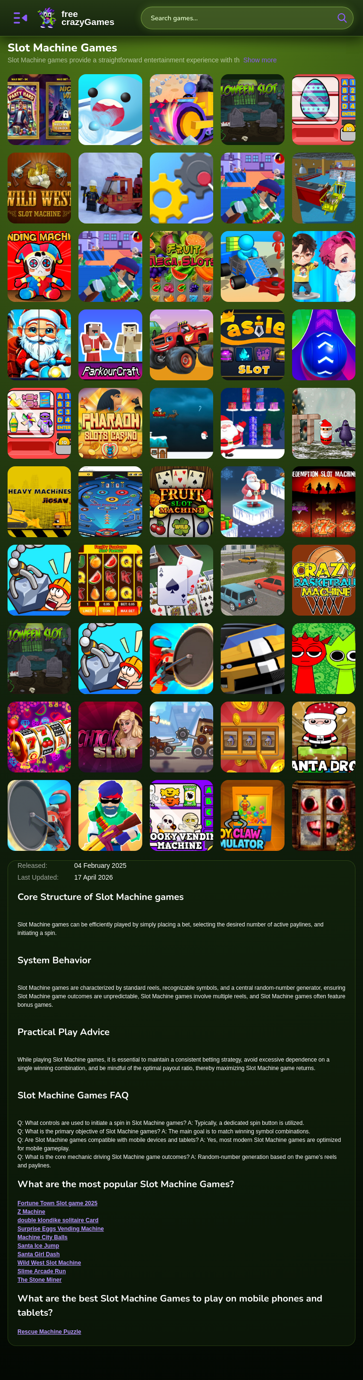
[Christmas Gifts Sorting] (252, 423)
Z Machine (31, 1212)
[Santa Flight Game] (181, 423)
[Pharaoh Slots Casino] (110, 423)
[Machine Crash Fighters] (181, 737)
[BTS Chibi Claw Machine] (323, 266)
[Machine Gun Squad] (110, 815)
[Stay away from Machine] (110, 188)
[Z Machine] (252, 266)
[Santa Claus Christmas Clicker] (39, 344)
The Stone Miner (39, 1280)
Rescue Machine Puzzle (49, 1332)
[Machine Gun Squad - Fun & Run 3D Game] (252, 188)
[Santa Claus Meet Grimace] (323, 423)
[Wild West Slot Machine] (39, 188)
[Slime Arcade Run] (110, 109)
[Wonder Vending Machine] (39, 423)
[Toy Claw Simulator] (252, 815)
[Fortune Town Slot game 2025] (39, 109)
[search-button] (342, 18)
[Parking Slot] (252, 580)
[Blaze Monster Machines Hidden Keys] (181, 344)
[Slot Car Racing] (252, 658)
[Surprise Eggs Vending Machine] (323, 109)
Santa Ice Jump (38, 1246)
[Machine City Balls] (323, 344)
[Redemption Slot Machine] (323, 501)
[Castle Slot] (252, 344)
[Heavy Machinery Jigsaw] (39, 501)
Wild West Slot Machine (49, 1263)
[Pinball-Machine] (110, 501)
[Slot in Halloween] (252, 109)
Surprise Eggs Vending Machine (60, 1229)
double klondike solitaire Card (57, 1220)
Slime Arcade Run (41, 1271)
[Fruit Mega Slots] (181, 266)
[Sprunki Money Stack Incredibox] (323, 658)
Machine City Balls (42, 1237)
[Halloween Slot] (39, 658)
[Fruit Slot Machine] (181, 501)
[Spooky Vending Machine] (181, 815)
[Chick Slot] (110, 737)
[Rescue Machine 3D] (110, 658)
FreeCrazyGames (76, 18)
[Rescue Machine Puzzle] (39, 580)
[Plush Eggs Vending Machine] (39, 266)
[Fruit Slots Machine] (39, 737)
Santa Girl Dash (38, 1254)
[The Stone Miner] (181, 109)
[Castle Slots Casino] (252, 737)
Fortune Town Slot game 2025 (57, 1203)
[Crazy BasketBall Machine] (323, 580)
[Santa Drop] (323, 737)
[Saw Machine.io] (39, 815)
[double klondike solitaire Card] (181, 580)
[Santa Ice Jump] (252, 501)
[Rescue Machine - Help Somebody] (181, 188)
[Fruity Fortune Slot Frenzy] (110, 580)
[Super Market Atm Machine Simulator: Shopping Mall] (323, 188)
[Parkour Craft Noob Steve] (110, 344)
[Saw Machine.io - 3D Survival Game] (181, 658)
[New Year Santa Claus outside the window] (323, 815)
